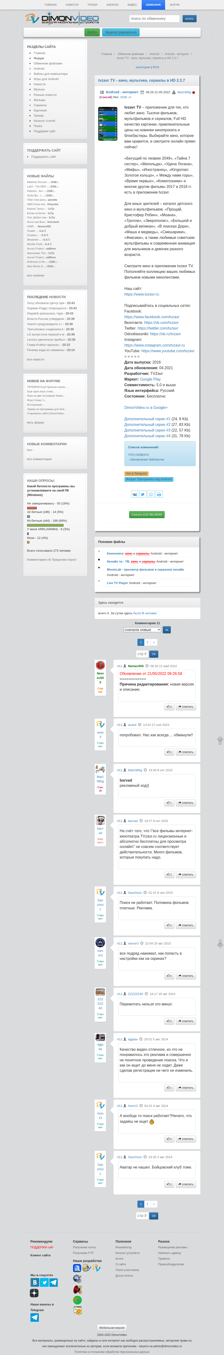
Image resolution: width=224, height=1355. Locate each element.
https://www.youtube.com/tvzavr (167, 351)
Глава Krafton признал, (44, 345)
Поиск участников (127, 1270)
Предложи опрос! (64, 559)
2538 (123, 97)
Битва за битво (36, 213)
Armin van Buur (36, 221)
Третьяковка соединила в (45, 329)
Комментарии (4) (39, 559)
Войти (92, 32)
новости (57, 297)
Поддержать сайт (44, 150)
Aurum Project (35, 248)
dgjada (132, 1039)
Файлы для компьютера (51, 74)
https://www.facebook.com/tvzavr (152, 317)
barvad (133, 821)
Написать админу (169, 1253)
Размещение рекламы (173, 1247)
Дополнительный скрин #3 (147, 430)
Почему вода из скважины (45, 350)
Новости (72, 4)
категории (143, 67)
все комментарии (39, 459)
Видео (132, 4)
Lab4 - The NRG (36, 186)
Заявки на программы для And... (46, 409)
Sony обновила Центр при (45, 303)
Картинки (40, 110)
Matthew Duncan (37, 182)
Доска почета (124, 1275)
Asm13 (133, 1106)
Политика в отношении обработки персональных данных (112, 1352)
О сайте (121, 1264)
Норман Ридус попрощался (46, 308)
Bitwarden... (34, 239)
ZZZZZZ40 (100, 1003)
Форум (174, 4)
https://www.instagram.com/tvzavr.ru (154, 345)
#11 (119, 666)
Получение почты (84, 1247)
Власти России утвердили (45, 319)
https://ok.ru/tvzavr (165, 334)
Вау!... (31, 450)
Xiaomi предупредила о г (44, 324)
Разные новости (45, 95)
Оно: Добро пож (37, 217)
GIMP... (31, 226)
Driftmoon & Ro (36, 261)
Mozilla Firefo (35, 244)
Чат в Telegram (136, 473)
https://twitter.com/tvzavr (158, 328)
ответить (185, 706)
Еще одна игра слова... (41, 391)
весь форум (35, 422)
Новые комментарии (47, 444)
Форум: (148, 479)
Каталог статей (44, 121)
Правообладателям (171, 1264)
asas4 (132, 725)
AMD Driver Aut (36, 204)
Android (113, 4)
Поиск (38, 126)
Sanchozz (100, 904)
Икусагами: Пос (36, 253)
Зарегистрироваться (120, 32)
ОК (154, 654)
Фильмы (40, 100)
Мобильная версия (112, 1328)
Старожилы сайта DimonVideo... (46, 413)
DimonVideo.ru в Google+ (146, 408)
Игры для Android (46, 79)
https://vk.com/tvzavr (161, 323)
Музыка (39, 89)
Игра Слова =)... (37, 400)
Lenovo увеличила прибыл (46, 339)
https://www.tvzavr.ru (141, 294)
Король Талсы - (36, 208)
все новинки (35, 275)
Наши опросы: (41, 481)
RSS (156, 67)
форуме (53, 381)
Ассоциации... (35, 404)
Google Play (150, 379)
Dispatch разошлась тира (45, 313)
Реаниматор (124, 1247)
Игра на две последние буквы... (46, 395)
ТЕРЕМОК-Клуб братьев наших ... (47, 386)
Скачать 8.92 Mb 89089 (147, 514)
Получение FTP (83, 1253)
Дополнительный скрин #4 (147, 436)
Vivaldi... (32, 230)
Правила (164, 1258)
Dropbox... (33, 235)
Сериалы (40, 105)
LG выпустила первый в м (45, 334)
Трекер (92, 4)
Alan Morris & (35, 266)
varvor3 (133, 943)
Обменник (153, 4)
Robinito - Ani (35, 191)
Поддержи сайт (45, 131)
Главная (51, 4)
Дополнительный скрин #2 (147, 425)
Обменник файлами (48, 63)
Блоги (119, 1258)
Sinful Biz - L (34, 195)
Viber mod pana (36, 199)
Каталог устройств (128, 1253)
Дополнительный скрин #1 (147, 419)
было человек (145, 613)
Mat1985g (184, 92)
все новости (35, 359)
